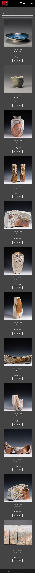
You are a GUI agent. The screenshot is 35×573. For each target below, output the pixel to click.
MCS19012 (17, 97)
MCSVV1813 (17, 234)
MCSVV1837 (17, 461)
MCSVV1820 (17, 370)
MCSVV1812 (17, 188)
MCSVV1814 (17, 279)
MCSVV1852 (17, 552)
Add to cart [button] (17, 60)
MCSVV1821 (17, 416)
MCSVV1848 (17, 507)
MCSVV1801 (17, 143)
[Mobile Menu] (29, 3)
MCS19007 (17, 52)
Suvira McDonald (17, 49)
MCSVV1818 (17, 325)
